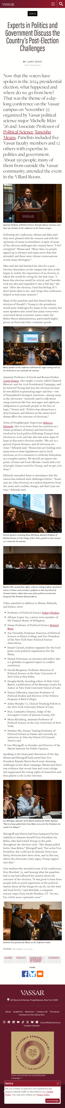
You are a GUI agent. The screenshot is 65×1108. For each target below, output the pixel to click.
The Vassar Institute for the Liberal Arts (39, 1013)
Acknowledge (53, 1100)
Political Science (18, 131)
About (8, 1011)
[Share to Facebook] (25, 974)
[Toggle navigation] (53, 4)
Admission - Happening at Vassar (36, 959)
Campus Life (42, 1011)
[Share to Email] (40, 974)
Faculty (20, 958)
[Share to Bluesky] (32, 974)
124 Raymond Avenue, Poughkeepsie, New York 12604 (32, 1000)
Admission (29, 1011)
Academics (18, 1011)
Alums (8, 958)
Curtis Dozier (11, 381)
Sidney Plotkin (50, 612)
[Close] (58, 1084)
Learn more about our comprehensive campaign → (28, 1077)
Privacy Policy (43, 1094)
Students (53, 958)
